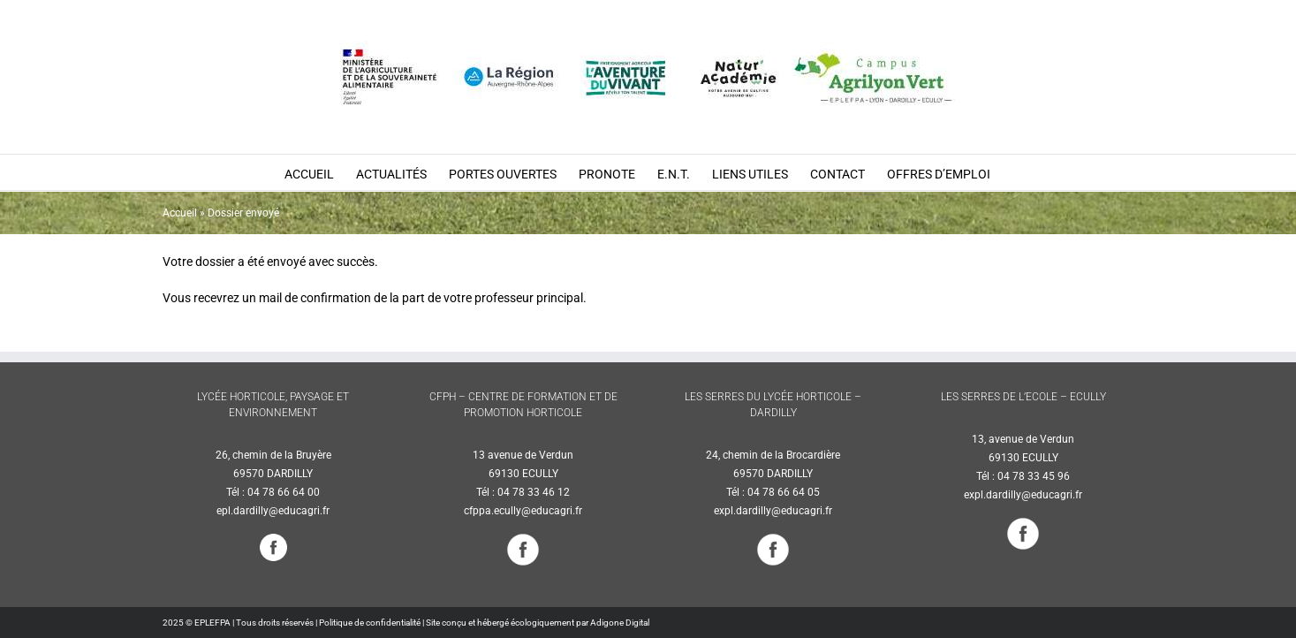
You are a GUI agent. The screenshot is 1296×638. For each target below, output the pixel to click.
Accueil (180, 213)
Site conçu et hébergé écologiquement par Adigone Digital (537, 622)
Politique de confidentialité (370, 622)
